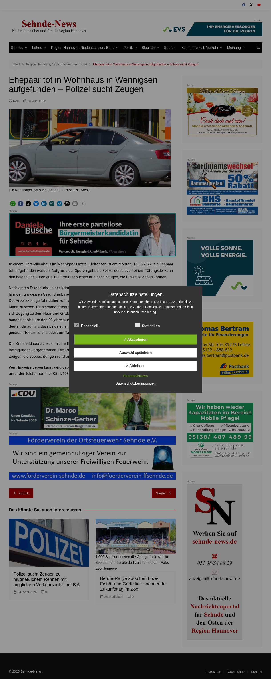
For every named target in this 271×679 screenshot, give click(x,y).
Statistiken (147, 325)
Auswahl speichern (135, 352)
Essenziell (86, 325)
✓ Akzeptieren (136, 339)
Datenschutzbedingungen (135, 383)
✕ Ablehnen (136, 365)
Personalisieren (135, 376)
